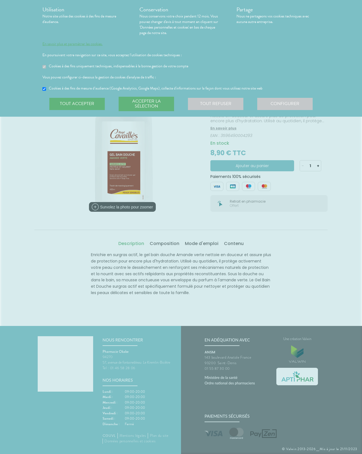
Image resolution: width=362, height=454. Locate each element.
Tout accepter (77, 103)
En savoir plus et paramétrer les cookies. (72, 44)
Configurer (285, 103)
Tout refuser (215, 103)
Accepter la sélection (146, 103)
